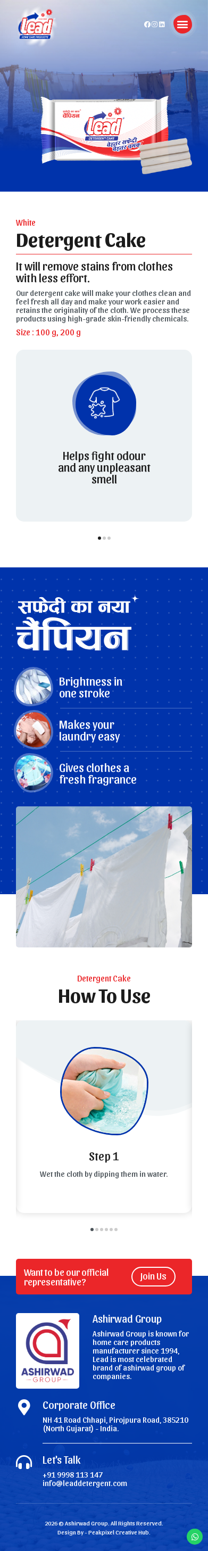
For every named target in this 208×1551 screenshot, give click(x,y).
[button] (182, 24)
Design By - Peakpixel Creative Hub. (104, 1532)
